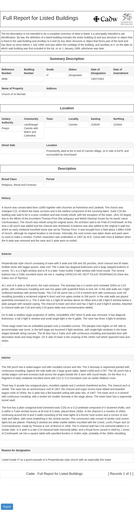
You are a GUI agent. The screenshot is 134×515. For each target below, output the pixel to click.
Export (7, 506)
